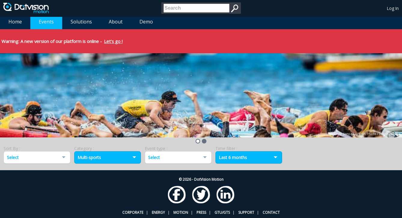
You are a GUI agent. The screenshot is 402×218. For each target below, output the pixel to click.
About (116, 21)
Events (46, 21)
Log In (393, 8)
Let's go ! (113, 41)
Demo (146, 21)
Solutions (81, 21)
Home (15, 21)
